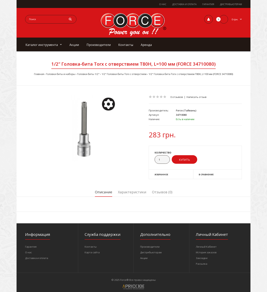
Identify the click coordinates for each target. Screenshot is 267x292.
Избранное (161, 174)
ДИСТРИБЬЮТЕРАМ (231, 4)
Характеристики (132, 192)
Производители (150, 246)
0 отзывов (176, 97)
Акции (144, 258)
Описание (103, 192)
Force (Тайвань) (186, 110)
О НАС (162, 4)
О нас (28, 252)
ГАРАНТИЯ (208, 4)
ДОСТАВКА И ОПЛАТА (184, 4)
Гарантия (31, 246)
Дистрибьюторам (151, 252)
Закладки (201, 258)
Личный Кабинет (206, 246)
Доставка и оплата (36, 258)
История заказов (206, 252)
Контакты (91, 246)
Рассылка (201, 263)
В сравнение (206, 174)
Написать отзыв (197, 97)
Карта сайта (92, 252)
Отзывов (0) (162, 192)
